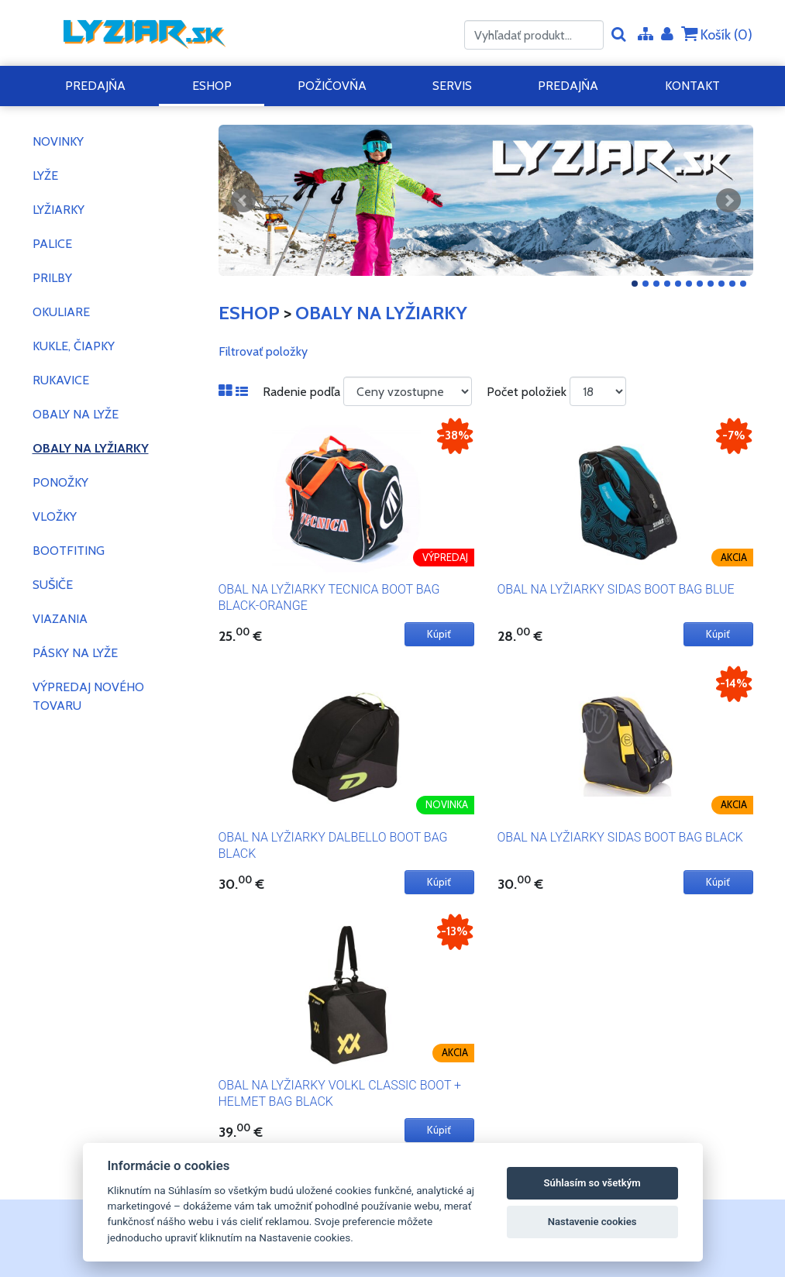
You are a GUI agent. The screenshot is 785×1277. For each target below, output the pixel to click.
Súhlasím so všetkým (592, 1183)
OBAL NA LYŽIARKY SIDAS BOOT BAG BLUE (616, 589)
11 (743, 284)
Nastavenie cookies (592, 1221)
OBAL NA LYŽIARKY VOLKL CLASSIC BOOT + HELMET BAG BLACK (340, 1093)
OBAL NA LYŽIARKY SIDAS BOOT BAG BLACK (620, 837)
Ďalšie (728, 200)
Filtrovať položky (263, 351)
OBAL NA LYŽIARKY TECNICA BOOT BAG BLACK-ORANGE (329, 597)
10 (732, 284)
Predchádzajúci (243, 200)
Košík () (716, 34)
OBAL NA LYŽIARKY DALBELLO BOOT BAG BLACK (333, 845)
